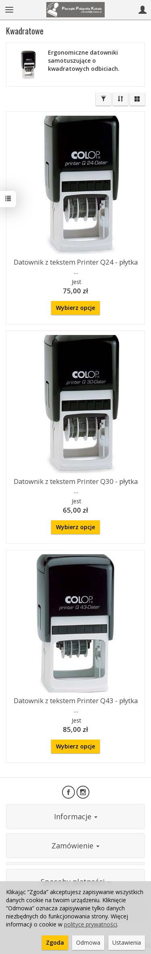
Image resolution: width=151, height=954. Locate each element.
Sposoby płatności (76, 881)
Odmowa (88, 942)
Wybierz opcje (75, 308)
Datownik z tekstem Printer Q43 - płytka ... (76, 705)
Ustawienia (126, 942)
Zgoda (55, 942)
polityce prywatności (90, 924)
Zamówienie (75, 845)
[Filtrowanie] (103, 99)
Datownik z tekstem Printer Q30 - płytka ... (76, 486)
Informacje (75, 816)
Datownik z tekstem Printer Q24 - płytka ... (76, 266)
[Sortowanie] (120, 99)
